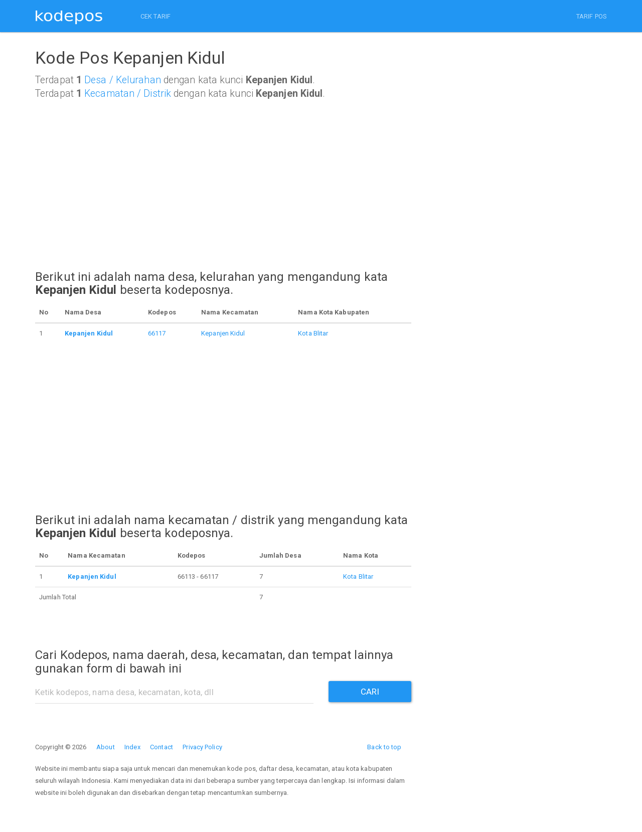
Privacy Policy (202, 747)
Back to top (384, 747)
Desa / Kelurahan (122, 80)
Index (132, 747)
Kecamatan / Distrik (127, 93)
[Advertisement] (223, 194)
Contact (161, 747)
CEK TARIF (155, 16)
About (105, 747)
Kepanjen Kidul (223, 333)
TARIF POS (591, 16)
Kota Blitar (313, 333)
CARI (370, 692)
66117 (157, 333)
